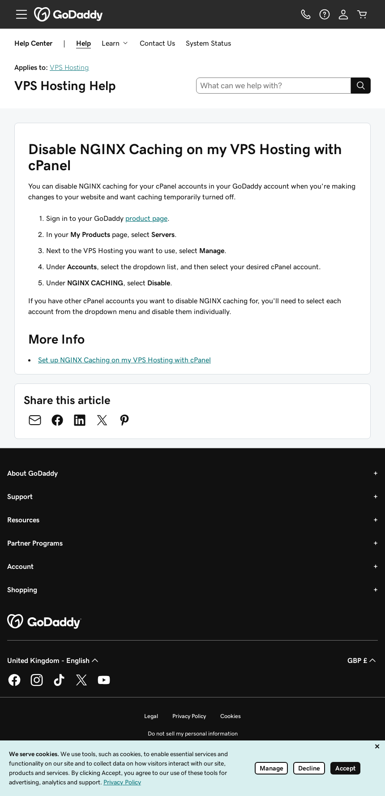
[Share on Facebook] (57, 420)
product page (146, 218)
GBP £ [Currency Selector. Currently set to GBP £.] (362, 660)
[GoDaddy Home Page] (44, 621)
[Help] (324, 14)
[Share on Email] (35, 420)
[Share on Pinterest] (124, 420)
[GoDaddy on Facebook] (14, 684)
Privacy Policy (189, 716)
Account (20, 566)
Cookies (230, 716)
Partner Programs (35, 542)
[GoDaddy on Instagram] (37, 684)
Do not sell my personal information (193, 733)
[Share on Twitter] (102, 420)
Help (83, 43)
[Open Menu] (17, 14)
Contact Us (157, 43)
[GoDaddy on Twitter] (81, 684)
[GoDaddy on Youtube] (104, 684)
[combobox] (273, 86)
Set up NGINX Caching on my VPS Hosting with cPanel (124, 359)
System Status (208, 43)
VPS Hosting (69, 67)
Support (20, 496)
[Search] (361, 85)
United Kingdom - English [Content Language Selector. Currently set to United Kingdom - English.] (53, 660)
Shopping (22, 589)
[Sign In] (343, 14)
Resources (23, 519)
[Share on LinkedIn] (79, 420)
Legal (151, 716)
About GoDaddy (32, 473)
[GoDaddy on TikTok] (59, 684)
